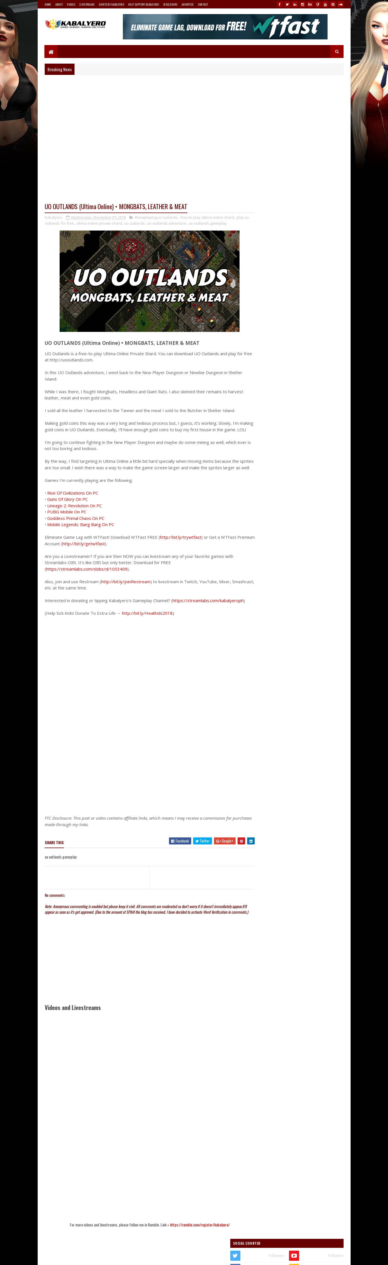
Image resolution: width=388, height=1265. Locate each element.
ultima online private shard (104, 223)
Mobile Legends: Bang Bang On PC (80, 537)
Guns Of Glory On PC (67, 512)
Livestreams (86, 4)
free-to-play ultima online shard (207, 217)
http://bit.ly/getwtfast (102, 556)
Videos (71, 4)
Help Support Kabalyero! (143, 4)
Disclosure (170, 4)
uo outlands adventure (172, 223)
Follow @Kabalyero (268, 672)
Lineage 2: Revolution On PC (74, 518)
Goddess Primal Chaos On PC (75, 531)
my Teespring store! (307, 308)
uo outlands (140, 223)
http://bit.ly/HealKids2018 (147, 632)
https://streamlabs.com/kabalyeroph (81, 620)
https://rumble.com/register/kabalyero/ (194, 1249)
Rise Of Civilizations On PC (72, 506)
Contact (203, 4)
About (59, 4)
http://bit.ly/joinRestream (125, 594)
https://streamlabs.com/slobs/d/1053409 (86, 582)
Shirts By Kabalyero (111, 4)
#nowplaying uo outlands (156, 217)
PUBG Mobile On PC (66, 525)
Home (48, 4)
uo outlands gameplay (213, 223)
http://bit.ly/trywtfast (180, 550)
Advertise (188, 4)
